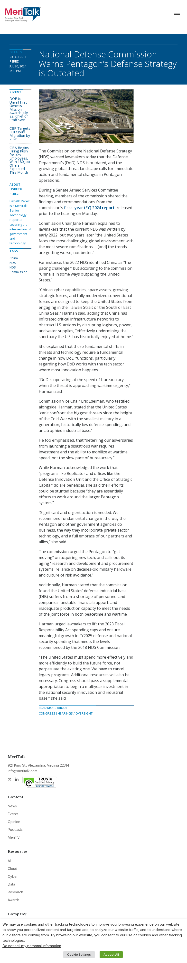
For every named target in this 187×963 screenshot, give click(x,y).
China (13, 258)
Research (15, 892)
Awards (13, 900)
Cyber (13, 876)
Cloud (12, 869)
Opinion (14, 822)
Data (11, 884)
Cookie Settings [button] (79, 954)
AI (9, 861)
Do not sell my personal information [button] (31, 946)
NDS (12, 262)
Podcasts (15, 829)
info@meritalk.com (22, 771)
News (12, 806)
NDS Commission (18, 269)
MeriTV (14, 837)
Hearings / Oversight (75, 713)
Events (13, 814)
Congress (47, 713)
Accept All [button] (111, 954)
